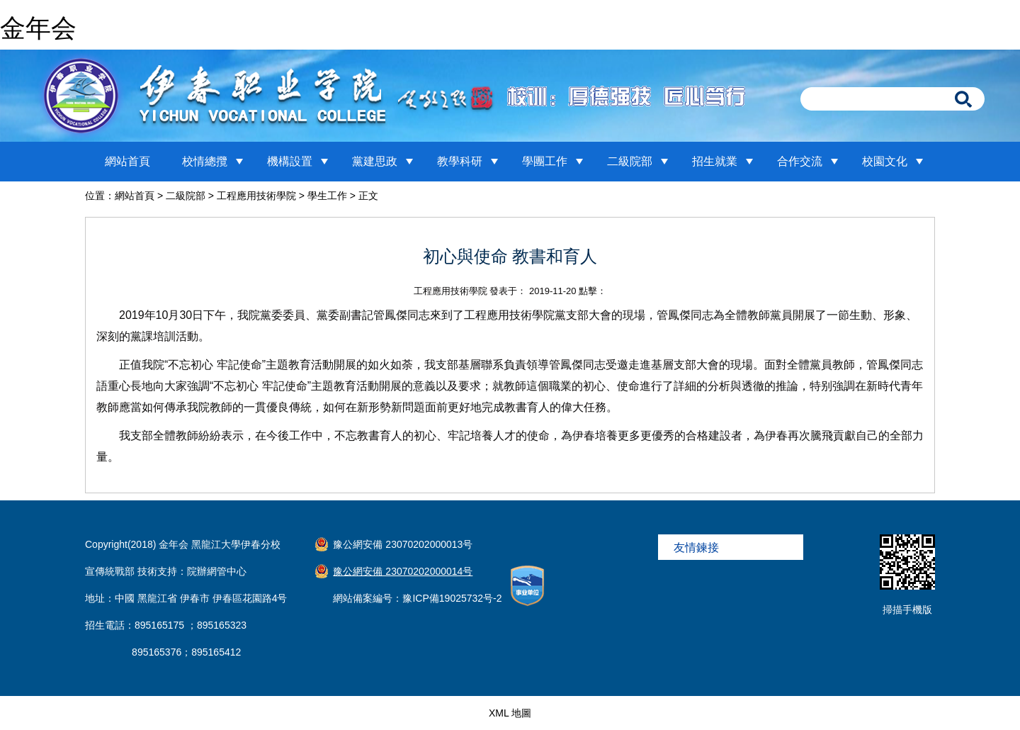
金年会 (38, 28)
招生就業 (714, 161)
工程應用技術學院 (256, 195)
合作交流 (799, 161)
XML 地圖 (510, 713)
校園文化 (884, 161)
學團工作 (544, 161)
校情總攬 (204, 161)
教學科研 (459, 161)
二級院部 (629, 161)
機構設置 (289, 161)
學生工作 (327, 195)
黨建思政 (374, 161)
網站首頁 (127, 161)
